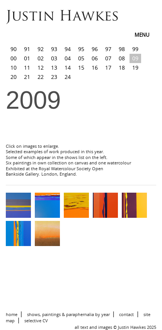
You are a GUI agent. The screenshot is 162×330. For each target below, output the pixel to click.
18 (122, 67)
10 (13, 67)
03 (54, 58)
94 (68, 49)
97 (108, 49)
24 (68, 76)
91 (27, 49)
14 (68, 67)
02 (41, 58)
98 (122, 49)
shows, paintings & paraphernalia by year (68, 314)
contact (126, 314)
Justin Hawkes (62, 17)
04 (68, 58)
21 (27, 76)
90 (13, 49)
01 (27, 58)
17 (108, 67)
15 (81, 67)
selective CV (36, 320)
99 (135, 49)
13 (54, 67)
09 (135, 58)
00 (13, 58)
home (11, 314)
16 (95, 67)
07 (108, 58)
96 (95, 49)
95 (81, 49)
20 (13, 76)
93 (54, 49)
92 (41, 49)
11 (27, 67)
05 (81, 58)
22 (41, 76)
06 (95, 58)
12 (41, 67)
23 (54, 76)
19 (135, 67)
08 (122, 58)
